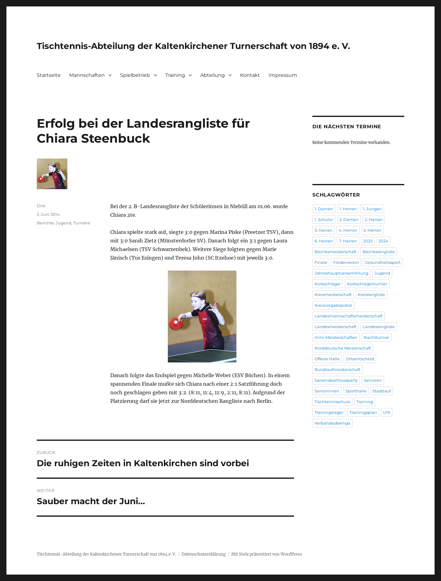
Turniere (81, 222)
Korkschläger (328, 283)
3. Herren (324, 230)
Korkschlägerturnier (367, 283)
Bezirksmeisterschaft (335, 251)
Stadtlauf (381, 390)
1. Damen (324, 208)
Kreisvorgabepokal (333, 305)
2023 (367, 240)
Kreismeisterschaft (333, 294)
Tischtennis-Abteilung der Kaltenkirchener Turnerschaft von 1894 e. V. (193, 46)
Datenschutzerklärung (204, 554)
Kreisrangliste (371, 294)
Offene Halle (327, 358)
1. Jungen (372, 208)
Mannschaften (87, 75)
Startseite (49, 75)
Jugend (63, 222)
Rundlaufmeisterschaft (337, 369)
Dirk (41, 205)
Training (175, 75)
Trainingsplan (363, 412)
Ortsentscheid (360, 358)
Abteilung (212, 75)
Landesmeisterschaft (335, 326)
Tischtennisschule (332, 401)
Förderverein (346, 262)
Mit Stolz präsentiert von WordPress (266, 554)
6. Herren (324, 240)
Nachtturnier (377, 337)
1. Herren (348, 208)
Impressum (283, 75)
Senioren (373, 380)
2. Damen (349, 219)
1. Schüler (324, 219)
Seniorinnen (327, 390)
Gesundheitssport (383, 262)
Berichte (45, 222)
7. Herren (348, 240)
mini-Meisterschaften (336, 337)
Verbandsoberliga (332, 423)
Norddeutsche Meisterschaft (343, 348)
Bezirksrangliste (379, 251)
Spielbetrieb (135, 75)
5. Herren (373, 230)
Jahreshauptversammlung (341, 273)
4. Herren (348, 230)
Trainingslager (329, 412)
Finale (321, 262)
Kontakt (250, 75)
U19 (386, 412)
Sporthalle (355, 390)
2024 (383, 240)
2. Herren (374, 219)
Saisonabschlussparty (336, 380)
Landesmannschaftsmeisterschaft (349, 315)
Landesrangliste (379, 326)
